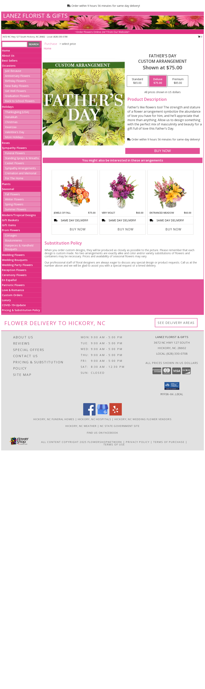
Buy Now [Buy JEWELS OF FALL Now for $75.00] (78, 229)
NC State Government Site (120, 426)
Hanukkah (11, 117)
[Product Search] (14, 44)
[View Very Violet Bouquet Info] (123, 190)
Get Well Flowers (15, 91)
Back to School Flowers (20, 101)
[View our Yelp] (115, 414)
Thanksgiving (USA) (17, 112)
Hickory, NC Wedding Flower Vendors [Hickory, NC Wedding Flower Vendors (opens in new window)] (143, 419)
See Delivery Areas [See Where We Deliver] (176, 322)
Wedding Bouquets (14, 260)
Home (6, 50)
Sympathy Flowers (14, 148)
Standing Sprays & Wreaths (22, 158)
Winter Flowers (14, 199)
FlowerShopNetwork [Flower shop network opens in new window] (105, 442)
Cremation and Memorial (20, 173)
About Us (8, 55)
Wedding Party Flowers (17, 265)
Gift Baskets (10, 220)
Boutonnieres (13, 240)
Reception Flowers (14, 270)
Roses (6, 143)
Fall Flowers (12, 194)
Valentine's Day (14, 132)
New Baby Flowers (17, 86)
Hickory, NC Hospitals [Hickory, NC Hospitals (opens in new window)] (94, 419)
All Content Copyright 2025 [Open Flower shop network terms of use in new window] (64, 442)
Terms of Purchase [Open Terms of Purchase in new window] (169, 442)
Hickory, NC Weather (81, 426)
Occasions (8, 65)
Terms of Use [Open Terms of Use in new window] (114, 444)
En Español (9, 280)
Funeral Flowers (15, 153)
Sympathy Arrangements (20, 168)
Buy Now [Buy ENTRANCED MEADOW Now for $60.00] (173, 229)
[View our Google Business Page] (102, 414)
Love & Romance (13, 290)
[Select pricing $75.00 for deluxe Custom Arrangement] (157, 81)
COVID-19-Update (14, 305)
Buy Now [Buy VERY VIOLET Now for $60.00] (126, 229)
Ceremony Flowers (14, 275)
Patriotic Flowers (13, 285)
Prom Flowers (11, 230)
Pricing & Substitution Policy (21, 310)
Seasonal (8, 189)
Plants (6, 184)
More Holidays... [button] (15, 137)
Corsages (11, 235)
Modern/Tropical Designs (19, 215)
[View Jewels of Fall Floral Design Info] (75, 190)
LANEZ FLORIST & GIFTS (35, 15)
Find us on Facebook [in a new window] (102, 432)
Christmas (11, 122)
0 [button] (200, 36)
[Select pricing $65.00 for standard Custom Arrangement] (137, 81)
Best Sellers (9, 60)
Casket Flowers (14, 163)
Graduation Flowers (17, 96)
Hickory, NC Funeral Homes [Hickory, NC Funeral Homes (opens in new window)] (54, 419)
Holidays (8, 107)
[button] (171, 386)
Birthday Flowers (15, 81)
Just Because (13, 71)
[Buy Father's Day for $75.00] (162, 151)
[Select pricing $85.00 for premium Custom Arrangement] (178, 81)
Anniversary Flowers (17, 76)
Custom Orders (12, 295)
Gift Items (9, 225)
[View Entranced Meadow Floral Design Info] (170, 190)
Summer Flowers (15, 209)
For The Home (14, 178)
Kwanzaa (10, 127)
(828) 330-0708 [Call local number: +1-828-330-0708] (60, 36)
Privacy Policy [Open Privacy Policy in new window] (138, 442)
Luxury (6, 300)
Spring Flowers (14, 204)
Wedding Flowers (13, 255)
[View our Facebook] (89, 414)
